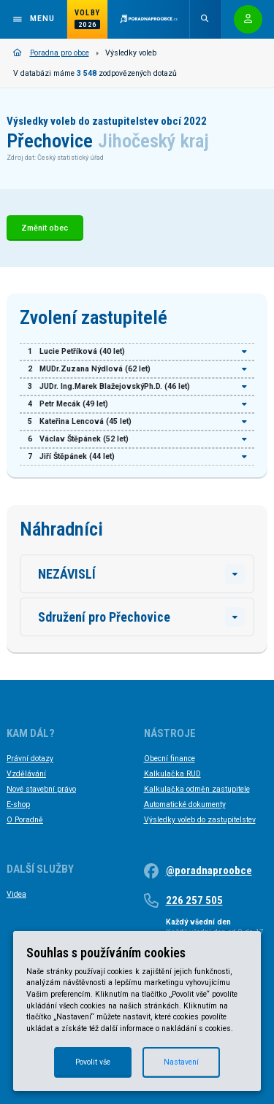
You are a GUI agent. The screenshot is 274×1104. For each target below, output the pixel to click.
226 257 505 (194, 900)
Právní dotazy (30, 758)
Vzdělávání (26, 774)
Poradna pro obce (51, 53)
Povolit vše (92, 1062)
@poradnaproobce (209, 870)
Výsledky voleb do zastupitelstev (200, 820)
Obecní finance (169, 758)
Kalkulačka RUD (172, 774)
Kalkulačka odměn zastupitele (197, 789)
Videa (16, 894)
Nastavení (181, 1062)
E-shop (18, 804)
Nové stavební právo (41, 789)
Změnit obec (44, 228)
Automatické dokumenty (185, 804)
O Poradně (25, 820)
